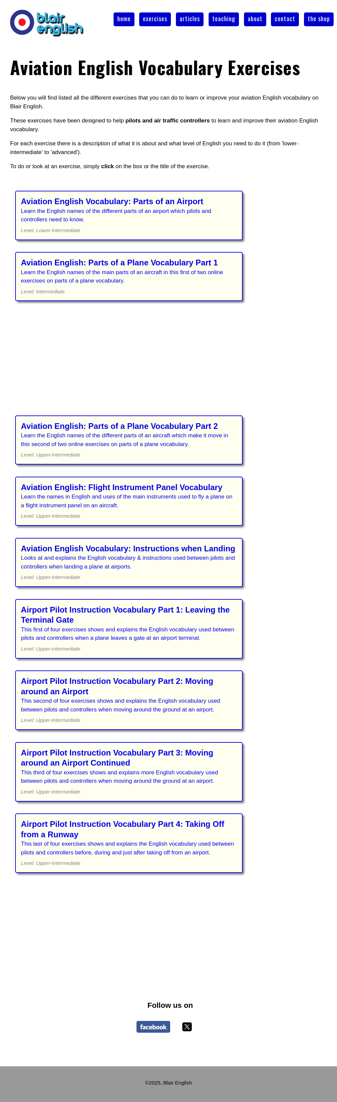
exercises (155, 18)
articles (190, 18)
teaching (223, 18)
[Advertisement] (170, 363)
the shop (319, 18)
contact (285, 18)
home (124, 18)
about (255, 18)
